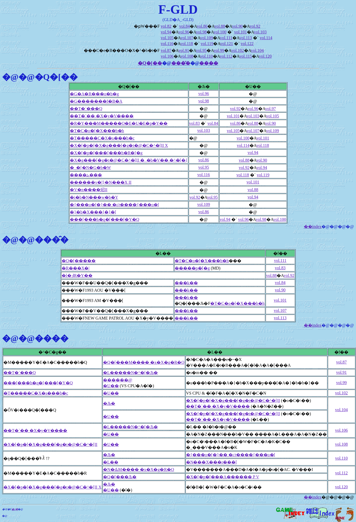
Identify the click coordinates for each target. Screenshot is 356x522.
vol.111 (226, 38)
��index (313, 226)
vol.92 (255, 26)
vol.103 (260, 32)
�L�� (110, 462)
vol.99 (219, 50)
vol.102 (237, 50)
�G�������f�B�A (96, 101)
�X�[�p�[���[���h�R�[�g (106, 153)
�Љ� (109, 403)
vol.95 (201, 50)
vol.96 (183, 32)
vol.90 (237, 26)
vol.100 (220, 32)
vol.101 (240, 32)
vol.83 (194, 123)
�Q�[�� (150, 63)
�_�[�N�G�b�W (90, 167)
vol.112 (226, 56)
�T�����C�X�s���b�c (102, 138)
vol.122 (247, 43)
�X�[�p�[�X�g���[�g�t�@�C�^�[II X (119, 145)
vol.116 (167, 43)
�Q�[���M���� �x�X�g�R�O (143, 362)
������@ (117, 380)
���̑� (180, 63)
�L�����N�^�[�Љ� (130, 372)
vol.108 (187, 56)
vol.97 (270, 108)
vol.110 (206, 56)
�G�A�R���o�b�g (94, 94)
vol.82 (166, 26)
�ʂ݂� (15, 509)
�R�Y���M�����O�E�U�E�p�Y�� (119, 123)
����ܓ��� (86, 175)
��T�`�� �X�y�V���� (102, 116)
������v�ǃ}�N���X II (100, 182)
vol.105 (167, 38)
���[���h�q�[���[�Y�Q (104, 219)
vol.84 (184, 26)
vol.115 (245, 56)
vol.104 (257, 50)
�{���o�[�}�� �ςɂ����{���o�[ (114, 204)
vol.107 (187, 38)
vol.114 (266, 38)
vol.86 (202, 26)
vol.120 (265, 56)
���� (208, 63)
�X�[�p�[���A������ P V (222, 477)
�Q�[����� (79, 260)
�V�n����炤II (88, 189)
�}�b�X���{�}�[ (93, 212)
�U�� (111, 386)
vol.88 (219, 26)
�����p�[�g (192, 268)
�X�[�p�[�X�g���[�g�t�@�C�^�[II (233, 400)
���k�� (186, 283)
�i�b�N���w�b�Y (94, 197)
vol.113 (245, 38)
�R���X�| (75, 268)
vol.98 (201, 32)
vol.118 (186, 43)
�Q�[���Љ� (119, 477)
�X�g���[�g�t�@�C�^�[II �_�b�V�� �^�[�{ (128, 160)
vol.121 (226, 43)
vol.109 (206, 38)
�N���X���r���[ (211, 462)
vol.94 (166, 32)
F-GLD (178, 9)
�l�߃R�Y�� (77, 275)
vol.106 (167, 56)
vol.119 (207, 43)
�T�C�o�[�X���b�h (97, 130)
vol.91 (183, 50)
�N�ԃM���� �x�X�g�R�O (138, 469)
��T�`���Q (86, 108)
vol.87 (166, 50)
